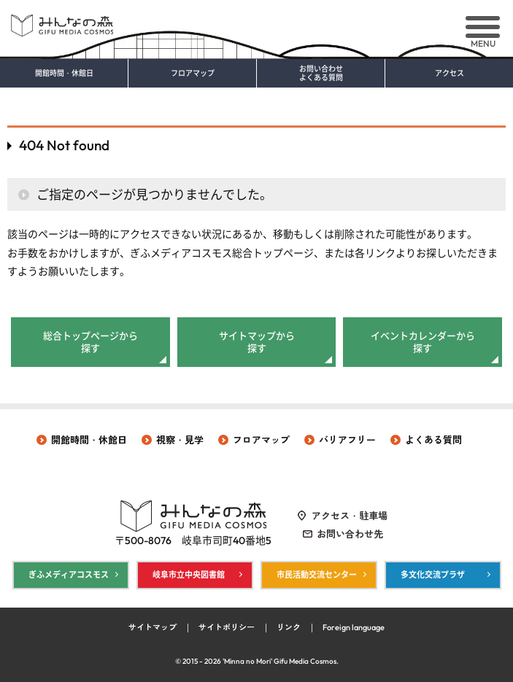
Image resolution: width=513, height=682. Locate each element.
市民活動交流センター (317, 575)
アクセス (449, 73)
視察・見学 (180, 440)
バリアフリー (347, 440)
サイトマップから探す (257, 342)
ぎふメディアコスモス (68, 575)
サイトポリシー (226, 627)
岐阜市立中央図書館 (189, 575)
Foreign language (354, 627)
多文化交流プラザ (433, 575)
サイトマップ (152, 627)
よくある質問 (433, 440)
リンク (289, 627)
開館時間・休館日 (64, 73)
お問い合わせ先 (350, 534)
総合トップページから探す (90, 342)
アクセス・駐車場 (349, 516)
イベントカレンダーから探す (423, 342)
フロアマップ (193, 73)
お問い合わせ (321, 73)
